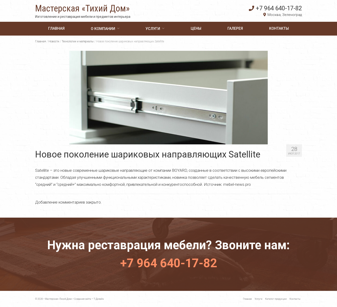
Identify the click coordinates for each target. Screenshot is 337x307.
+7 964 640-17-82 (275, 8)
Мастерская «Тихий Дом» (82, 8)
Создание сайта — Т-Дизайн (89, 299)
